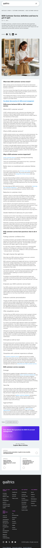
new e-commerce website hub (27, 375)
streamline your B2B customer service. (27, 364)
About (32, 492)
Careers (33, 496)
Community (24, 492)
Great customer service (9, 157)
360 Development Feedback (6, 530)
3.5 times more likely (24, 171)
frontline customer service (12, 356)
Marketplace (34, 499)
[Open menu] (36, 3)
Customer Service (11, 422)
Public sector (15, 498)
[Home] (6, 4)
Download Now (8, 436)
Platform (33, 494)
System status (25, 510)
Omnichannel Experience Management (6, 521)
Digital (13, 525)
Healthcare (14, 492)
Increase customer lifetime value (6, 495)
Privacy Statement (7, 547)
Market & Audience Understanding (6, 536)
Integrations (33, 501)
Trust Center (34, 505)
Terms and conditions (17, 547)
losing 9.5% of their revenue (23, 174)
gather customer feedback (22, 395)
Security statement (27, 547)
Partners (33, 503)
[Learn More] (37, 453)
